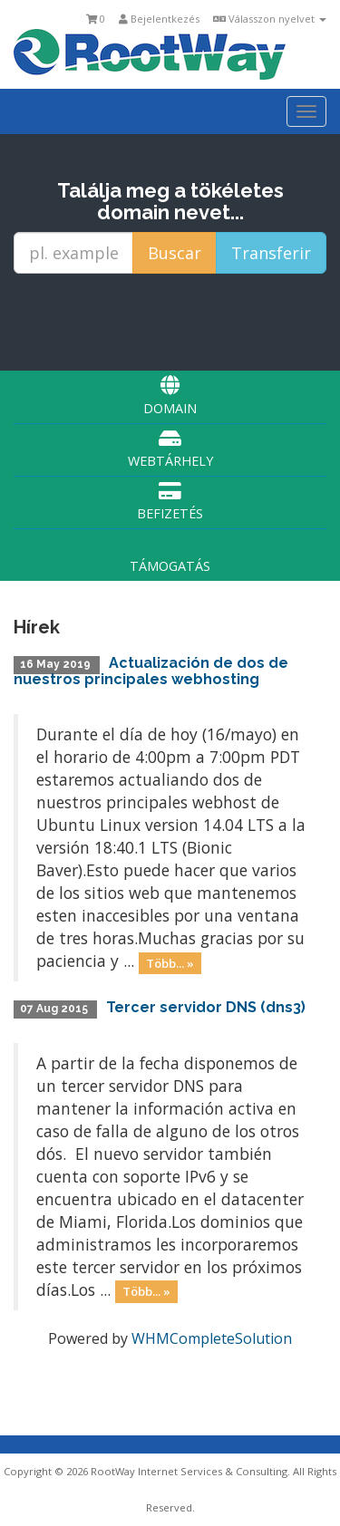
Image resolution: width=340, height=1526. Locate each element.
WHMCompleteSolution (211, 1338)
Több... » (170, 962)
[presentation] (173, 321)
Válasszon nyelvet (269, 18)
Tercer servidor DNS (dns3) (206, 1007)
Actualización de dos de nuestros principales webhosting (151, 671)
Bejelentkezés (159, 18)
